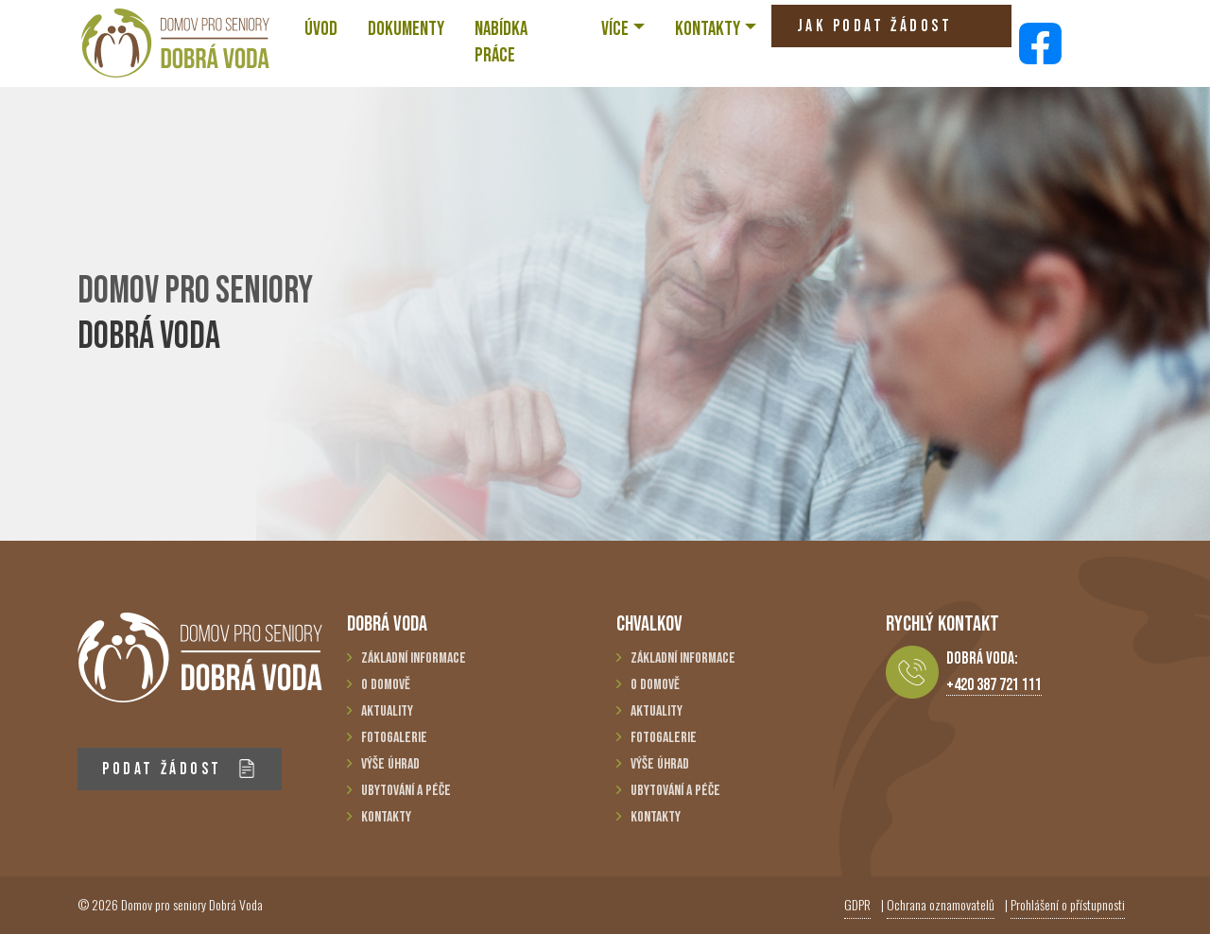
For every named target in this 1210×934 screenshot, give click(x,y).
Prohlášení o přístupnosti (1068, 904)
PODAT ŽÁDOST (179, 769)
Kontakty (386, 817)
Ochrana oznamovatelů (940, 904)
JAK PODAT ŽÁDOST (874, 31)
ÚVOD (320, 29)
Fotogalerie (394, 738)
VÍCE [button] (615, 29)
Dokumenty (406, 29)
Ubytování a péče (406, 791)
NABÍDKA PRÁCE (501, 42)
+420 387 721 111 (994, 685)
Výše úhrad (390, 764)
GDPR (857, 904)
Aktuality (387, 711)
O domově (385, 685)
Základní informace (413, 658)
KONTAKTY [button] (707, 29)
